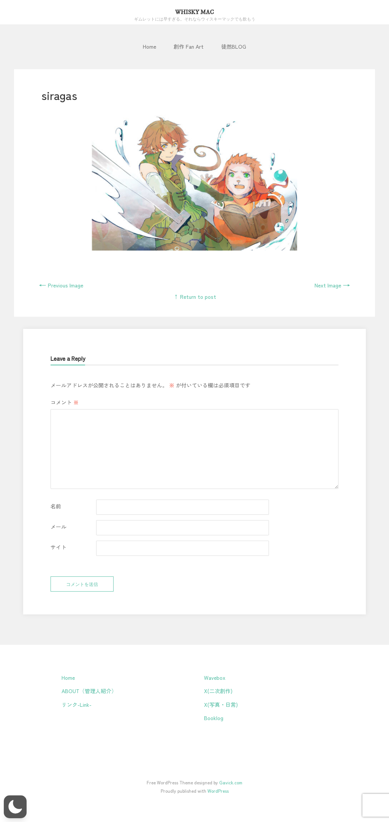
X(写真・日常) (221, 704)
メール (58, 526)
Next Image (332, 285)
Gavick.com (230, 782)
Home (149, 46)
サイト (58, 547)
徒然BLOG (233, 46)
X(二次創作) (218, 691)
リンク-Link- (77, 704)
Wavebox (214, 677)
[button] (15, 806)
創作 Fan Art (189, 46)
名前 (56, 506)
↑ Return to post (194, 296)
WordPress (218, 790)
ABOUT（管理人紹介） (89, 691)
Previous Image (61, 285)
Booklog (213, 718)
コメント (65, 402)
